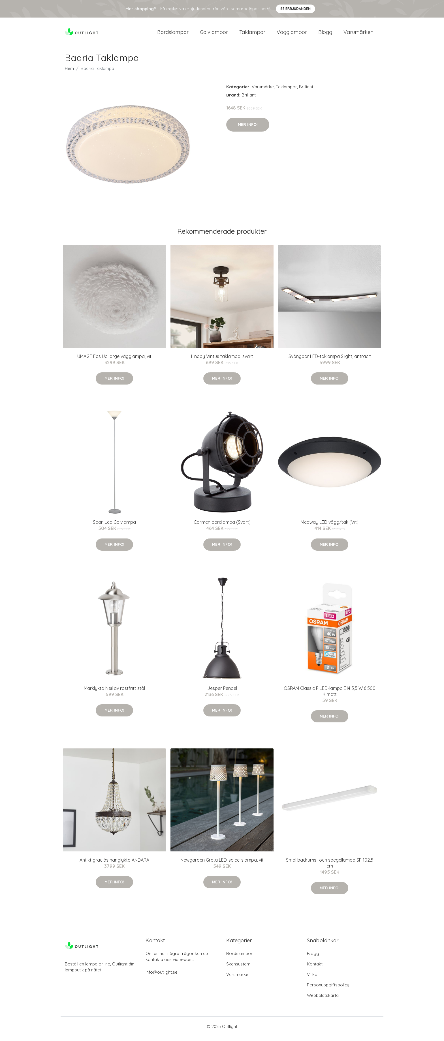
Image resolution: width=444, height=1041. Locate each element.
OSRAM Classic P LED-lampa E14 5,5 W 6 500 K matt (329, 696)
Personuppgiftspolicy (328, 989)
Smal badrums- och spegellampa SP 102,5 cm (329, 867)
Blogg (325, 34)
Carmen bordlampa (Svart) (222, 527)
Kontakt (315, 968)
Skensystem (238, 968)
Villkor (313, 979)
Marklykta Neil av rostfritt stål (114, 693)
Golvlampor (214, 34)
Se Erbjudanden (295, 9)
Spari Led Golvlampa (114, 527)
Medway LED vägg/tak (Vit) (329, 527)
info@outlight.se (162, 977)
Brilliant (306, 91)
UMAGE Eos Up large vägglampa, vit (114, 361)
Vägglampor (292, 34)
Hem (69, 73)
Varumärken (358, 34)
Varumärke (263, 91)
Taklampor (252, 34)
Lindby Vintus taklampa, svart (222, 361)
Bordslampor (173, 34)
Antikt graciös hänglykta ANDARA (114, 865)
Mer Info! (248, 129)
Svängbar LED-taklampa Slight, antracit (330, 361)
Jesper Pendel (222, 693)
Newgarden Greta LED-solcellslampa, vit (222, 865)
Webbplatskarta (323, 1000)
